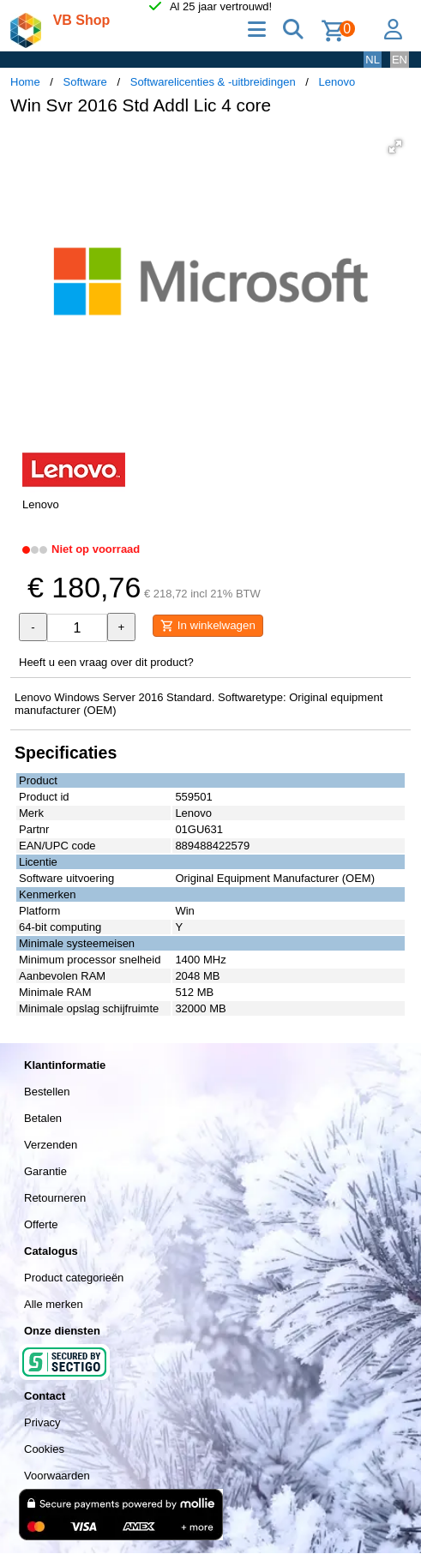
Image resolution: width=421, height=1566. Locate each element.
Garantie (45, 1171)
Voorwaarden (57, 1475)
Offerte (41, 1224)
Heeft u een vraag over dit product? (106, 662)
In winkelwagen (208, 626)
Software (85, 81)
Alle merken (53, 1304)
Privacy (42, 1422)
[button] (395, 146)
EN (399, 59)
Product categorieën (73, 1277)
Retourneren (55, 1197)
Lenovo (337, 81)
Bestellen (46, 1091)
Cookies (44, 1449)
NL (372, 59)
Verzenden (50, 1144)
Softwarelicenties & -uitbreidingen (213, 81)
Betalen (43, 1118)
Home (25, 81)
